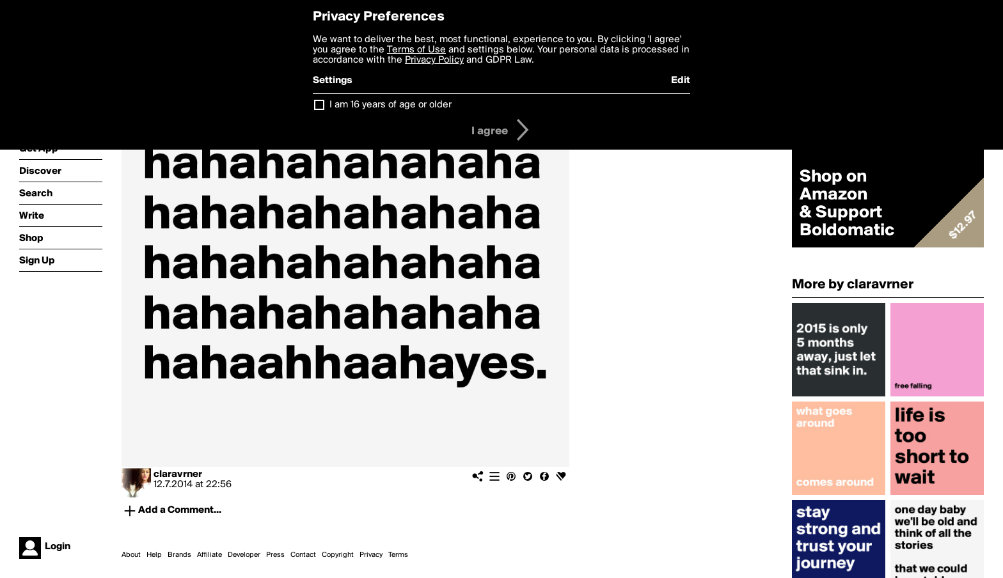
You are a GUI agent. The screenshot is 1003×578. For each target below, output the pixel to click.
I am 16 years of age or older (390, 105)
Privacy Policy (434, 60)
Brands (179, 555)
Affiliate (209, 555)
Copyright (338, 555)
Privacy (371, 555)
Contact (303, 555)
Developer (244, 555)
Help (154, 555)
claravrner (178, 474)
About (131, 555)
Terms (398, 555)
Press (275, 555)
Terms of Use (416, 50)
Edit (680, 80)
